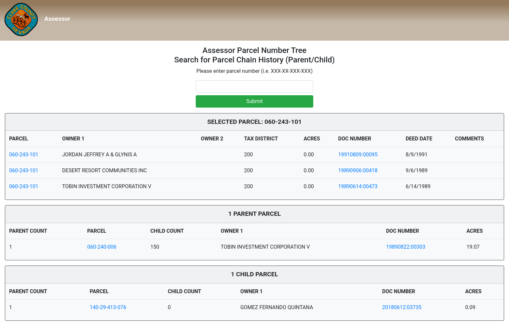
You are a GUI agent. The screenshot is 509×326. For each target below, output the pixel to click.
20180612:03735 (402, 307)
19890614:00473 (358, 186)
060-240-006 (102, 247)
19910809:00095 (358, 154)
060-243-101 (23, 154)
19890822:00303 (405, 247)
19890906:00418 (358, 170)
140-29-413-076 (108, 307)
